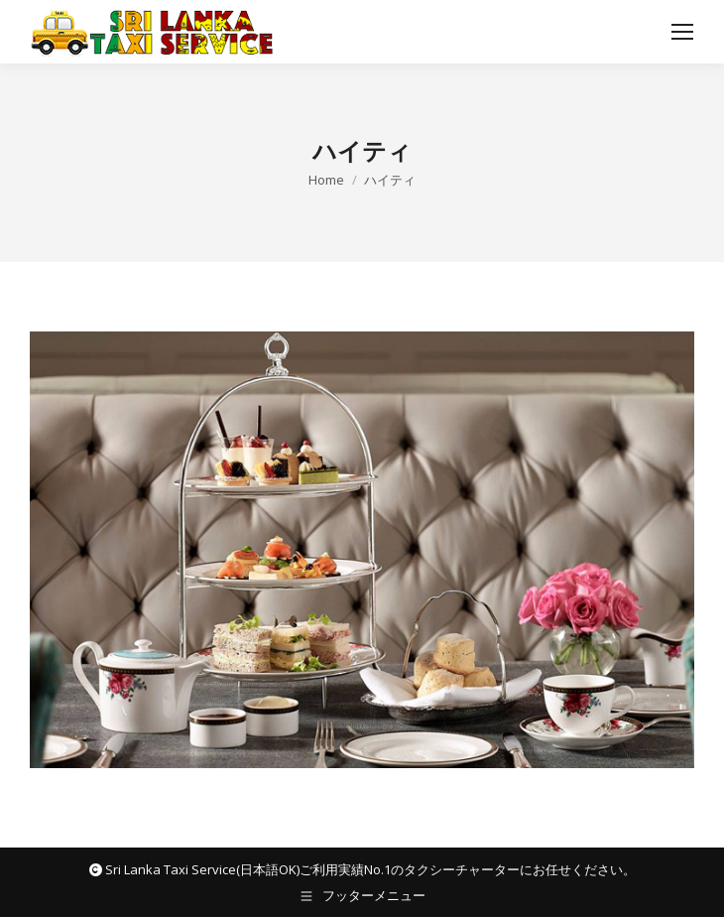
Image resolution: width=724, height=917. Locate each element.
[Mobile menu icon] (682, 32)
